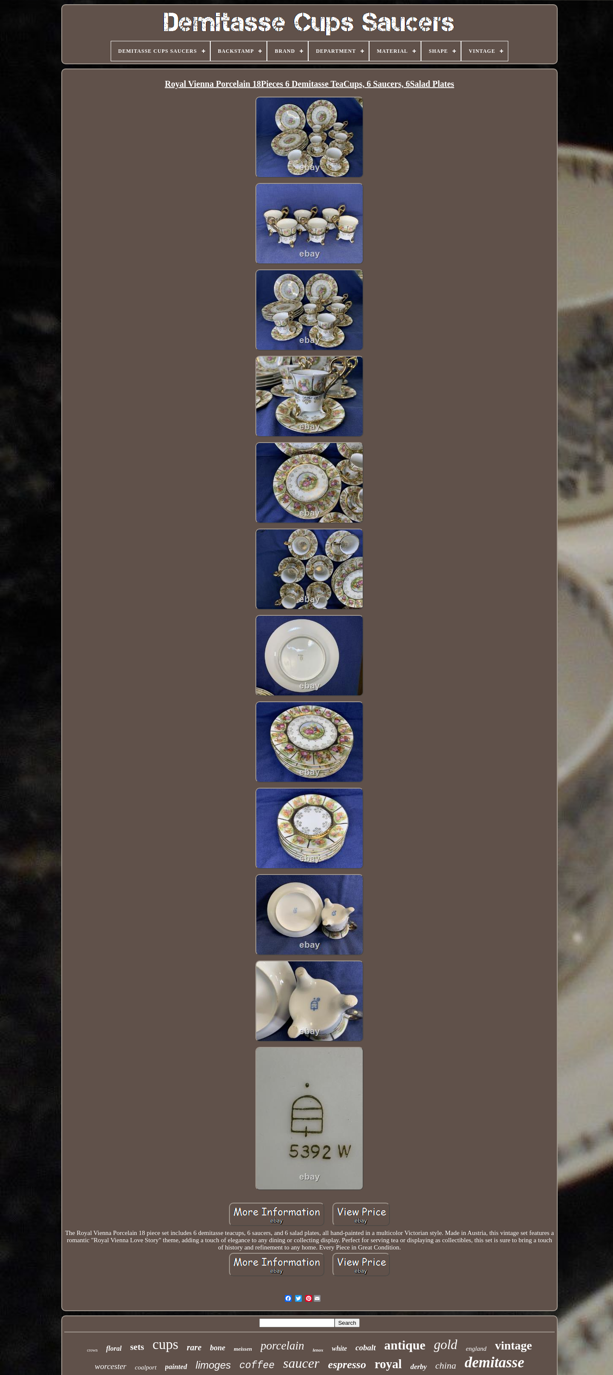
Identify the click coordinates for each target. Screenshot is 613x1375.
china (445, 1365)
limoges (213, 1365)
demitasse (494, 1362)
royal (388, 1364)
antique (405, 1345)
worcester (110, 1366)
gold (445, 1344)
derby (418, 1367)
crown (92, 1350)
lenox (317, 1349)
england (476, 1348)
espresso (347, 1364)
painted (176, 1367)
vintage (513, 1345)
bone (217, 1348)
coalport (146, 1367)
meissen (243, 1349)
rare (194, 1347)
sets (137, 1347)
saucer (301, 1363)
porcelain (282, 1345)
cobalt (365, 1347)
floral (113, 1348)
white (339, 1348)
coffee (257, 1365)
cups (165, 1344)
